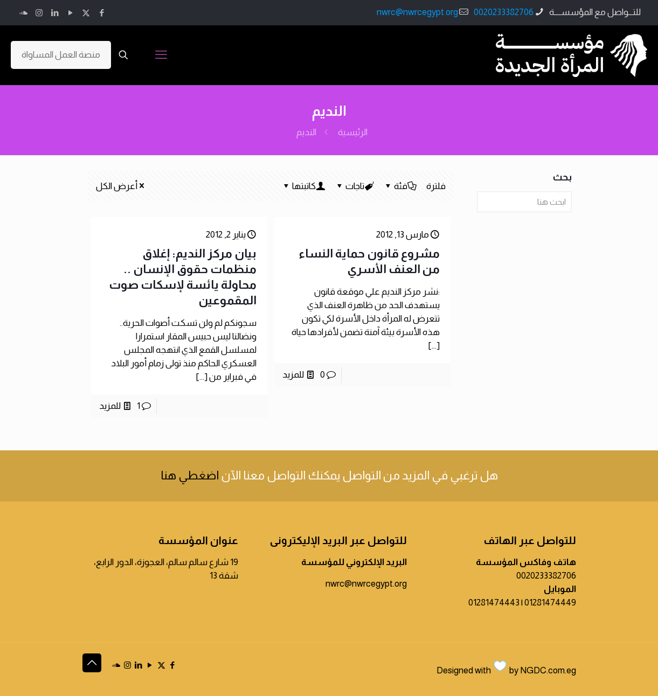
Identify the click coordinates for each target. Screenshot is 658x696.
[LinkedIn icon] (55, 12)
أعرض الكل (121, 186)
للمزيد (293, 375)
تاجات (354, 186)
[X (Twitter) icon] (86, 12)
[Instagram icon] (39, 12)
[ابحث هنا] (524, 201)
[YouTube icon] (70, 12)
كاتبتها (303, 186)
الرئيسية (353, 132)
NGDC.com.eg (548, 670)
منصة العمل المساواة (61, 55)
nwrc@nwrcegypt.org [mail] (417, 12)
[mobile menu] (161, 55)
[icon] (23, 12)
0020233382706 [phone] (504, 12)
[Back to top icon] (91, 662)
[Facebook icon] (102, 12)
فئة (400, 186)
